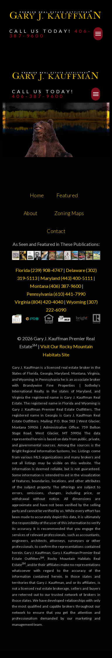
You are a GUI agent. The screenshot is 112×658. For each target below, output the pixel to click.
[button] (98, 33)
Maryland (50, 278)
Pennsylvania (40, 294)
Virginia (22, 302)
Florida (23, 270)
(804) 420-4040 (47, 302)
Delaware (75, 270)
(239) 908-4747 (47, 270)
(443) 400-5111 (77, 278)
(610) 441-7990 (69, 294)
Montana (39, 286)
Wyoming (76, 302)
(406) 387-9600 (65, 286)
